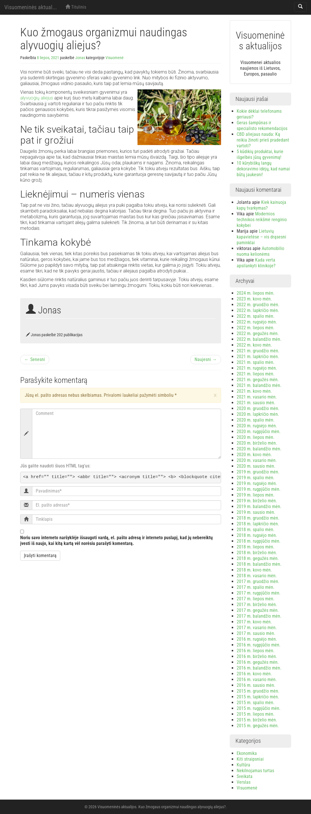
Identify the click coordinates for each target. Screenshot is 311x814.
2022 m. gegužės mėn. (258, 333)
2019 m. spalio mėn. (255, 477)
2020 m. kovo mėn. (254, 454)
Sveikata (244, 776)
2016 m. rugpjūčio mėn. (258, 645)
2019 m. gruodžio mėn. (258, 472)
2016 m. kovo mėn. (254, 673)
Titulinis (75, 7)
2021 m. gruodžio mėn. (258, 351)
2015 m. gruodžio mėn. (258, 691)
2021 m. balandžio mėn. (259, 385)
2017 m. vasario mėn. (257, 627)
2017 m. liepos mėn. (255, 598)
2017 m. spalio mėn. (255, 587)
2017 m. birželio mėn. (257, 604)
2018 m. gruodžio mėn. (258, 518)
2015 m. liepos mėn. (255, 714)
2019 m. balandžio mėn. (259, 506)
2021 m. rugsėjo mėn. (257, 368)
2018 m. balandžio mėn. (259, 564)
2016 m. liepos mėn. (255, 650)
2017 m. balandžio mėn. (259, 616)
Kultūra (243, 765)
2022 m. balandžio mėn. (259, 339)
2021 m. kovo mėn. (254, 391)
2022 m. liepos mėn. (255, 327)
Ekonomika (247, 753)
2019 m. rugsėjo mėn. (257, 483)
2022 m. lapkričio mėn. (258, 310)
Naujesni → (206, 359)
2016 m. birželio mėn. (257, 656)
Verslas (243, 782)
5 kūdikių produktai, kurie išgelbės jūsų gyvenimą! (260, 154)
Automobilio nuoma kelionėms (260, 251)
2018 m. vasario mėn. (257, 575)
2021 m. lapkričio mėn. (258, 356)
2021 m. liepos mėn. (255, 374)
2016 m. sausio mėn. (256, 685)
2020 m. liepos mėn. (255, 437)
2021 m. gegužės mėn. (258, 379)
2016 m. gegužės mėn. (258, 662)
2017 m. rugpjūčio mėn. (258, 593)
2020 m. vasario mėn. (257, 460)
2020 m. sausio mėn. (256, 466)
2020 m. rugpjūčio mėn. (258, 431)
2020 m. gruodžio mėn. (258, 408)
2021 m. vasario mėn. (257, 397)
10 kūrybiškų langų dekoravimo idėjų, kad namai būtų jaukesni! (263, 168)
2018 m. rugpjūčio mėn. (258, 541)
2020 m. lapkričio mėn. (258, 414)
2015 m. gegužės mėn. (258, 725)
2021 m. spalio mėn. (255, 362)
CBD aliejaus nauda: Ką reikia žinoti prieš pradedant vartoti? (263, 139)
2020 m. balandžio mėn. (259, 449)
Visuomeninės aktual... (30, 7)
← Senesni (34, 359)
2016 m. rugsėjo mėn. (257, 639)
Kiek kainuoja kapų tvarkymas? (261, 205)
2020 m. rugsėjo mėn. (257, 425)
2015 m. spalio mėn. (255, 702)
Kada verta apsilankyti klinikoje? (256, 262)
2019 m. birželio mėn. (257, 500)
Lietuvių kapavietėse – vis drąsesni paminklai (261, 236)
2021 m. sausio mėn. (256, 402)
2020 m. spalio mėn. (255, 420)
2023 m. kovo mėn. (254, 299)
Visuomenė (114, 57)
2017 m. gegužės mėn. (258, 610)
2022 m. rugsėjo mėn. (257, 322)
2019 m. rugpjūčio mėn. (258, 489)
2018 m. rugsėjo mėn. (257, 535)
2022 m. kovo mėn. (254, 345)
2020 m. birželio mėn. (257, 443)
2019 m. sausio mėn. (256, 512)
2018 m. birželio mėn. (257, 552)
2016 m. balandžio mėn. (259, 668)
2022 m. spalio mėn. (255, 316)
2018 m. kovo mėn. (254, 570)
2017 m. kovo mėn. (254, 622)
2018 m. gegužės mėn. (258, 558)
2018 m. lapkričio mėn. (258, 524)
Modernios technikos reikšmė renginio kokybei (262, 219)
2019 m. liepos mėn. (255, 495)
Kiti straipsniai (250, 759)
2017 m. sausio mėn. (256, 633)
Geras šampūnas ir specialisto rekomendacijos (262, 125)
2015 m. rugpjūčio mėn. (258, 708)
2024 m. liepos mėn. (255, 293)
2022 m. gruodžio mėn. (258, 304)
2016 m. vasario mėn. (257, 679)
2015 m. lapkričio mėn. (258, 697)
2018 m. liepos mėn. (255, 547)
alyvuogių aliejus (36, 98)
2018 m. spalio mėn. (255, 529)
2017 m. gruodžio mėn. (258, 581)
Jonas (80, 57)
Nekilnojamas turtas (255, 770)
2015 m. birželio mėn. (257, 720)
